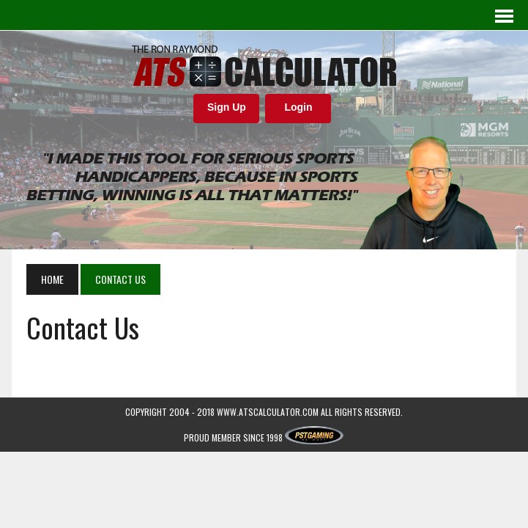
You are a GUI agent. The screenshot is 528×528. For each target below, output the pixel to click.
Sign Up (226, 107)
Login (298, 107)
